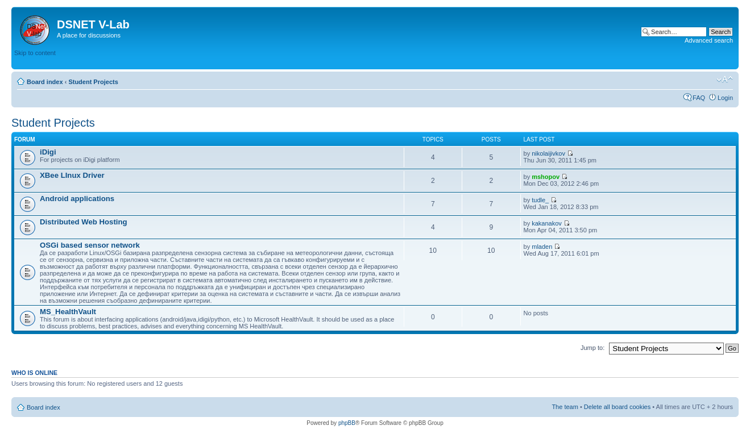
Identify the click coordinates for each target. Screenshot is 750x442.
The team (565, 406)
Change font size (724, 79)
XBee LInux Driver (72, 175)
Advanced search (709, 40)
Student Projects (93, 81)
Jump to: (592, 347)
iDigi (48, 152)
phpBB (346, 423)
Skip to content (35, 52)
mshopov (546, 176)
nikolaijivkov (548, 153)
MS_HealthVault (68, 311)
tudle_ (540, 200)
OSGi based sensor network (90, 245)
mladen (542, 246)
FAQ (699, 97)
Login (725, 97)
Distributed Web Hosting (83, 222)
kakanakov (547, 223)
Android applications (77, 198)
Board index (45, 81)
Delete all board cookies (617, 406)
